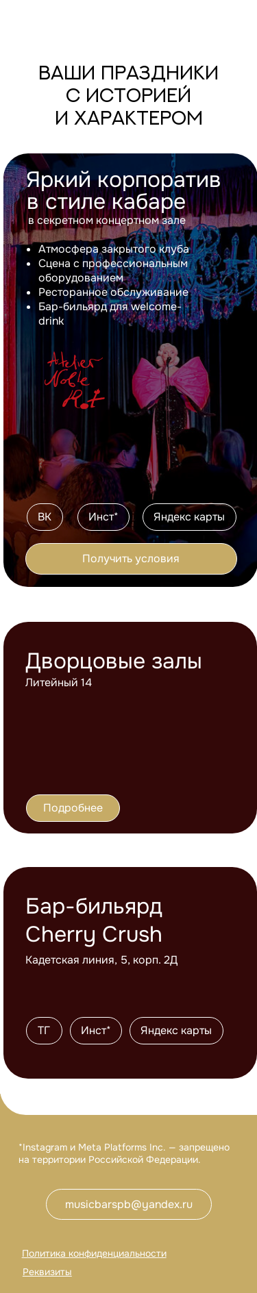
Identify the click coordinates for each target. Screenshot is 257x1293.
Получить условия (131, 558)
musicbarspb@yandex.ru (129, 1204)
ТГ (44, 1030)
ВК (44, 517)
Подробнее (73, 808)
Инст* (103, 517)
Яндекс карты (189, 517)
